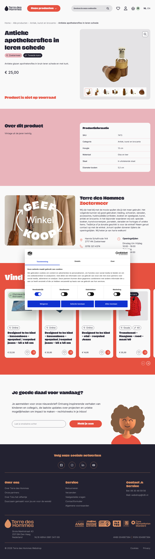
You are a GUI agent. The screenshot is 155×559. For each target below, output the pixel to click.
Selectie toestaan (77, 304)
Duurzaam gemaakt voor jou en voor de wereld (28, 501)
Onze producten (44, 8)
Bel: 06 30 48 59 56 (136, 490)
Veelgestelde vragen (75, 497)
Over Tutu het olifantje (16, 497)
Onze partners (12, 492)
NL (145, 8)
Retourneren (71, 488)
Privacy (146, 548)
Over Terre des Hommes (17, 488)
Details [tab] (77, 261)
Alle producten (20, 23)
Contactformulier (73, 501)
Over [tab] (113, 261)
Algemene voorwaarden (77, 505)
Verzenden (70, 492)
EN (148, 8)
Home (8, 23)
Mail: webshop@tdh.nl (137, 495)
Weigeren (44, 304)
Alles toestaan (111, 304)
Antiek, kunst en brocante (43, 23)
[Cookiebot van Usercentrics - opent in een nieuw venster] (117, 253)
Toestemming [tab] (42, 262)
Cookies (134, 548)
